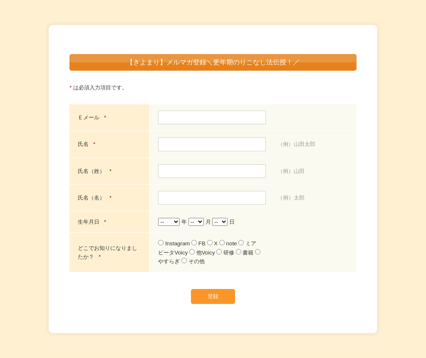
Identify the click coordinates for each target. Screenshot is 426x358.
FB (199, 243)
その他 (193, 261)
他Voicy (202, 252)
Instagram (174, 243)
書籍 (245, 252)
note (228, 243)
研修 (225, 252)
